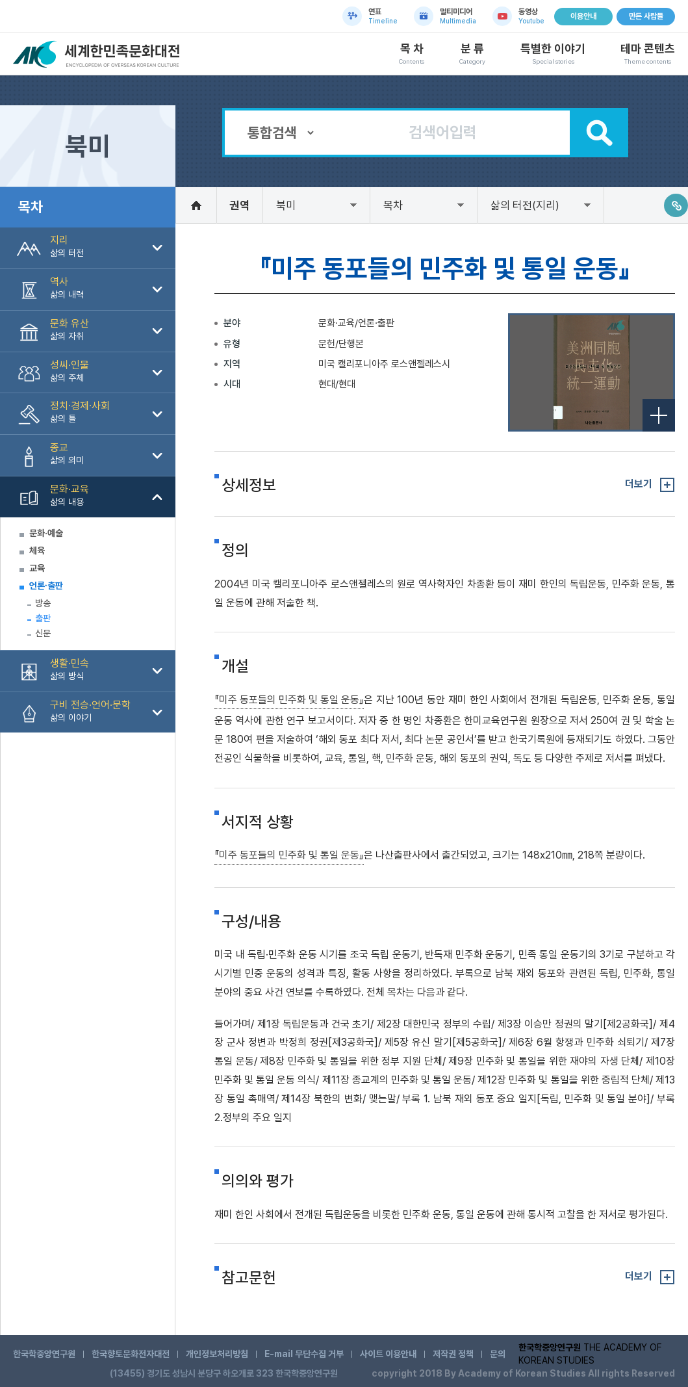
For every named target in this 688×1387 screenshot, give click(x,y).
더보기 (638, 484)
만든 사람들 (646, 16)
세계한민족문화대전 (98, 54)
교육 (37, 568)
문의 (497, 1354)
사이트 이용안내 (388, 1354)
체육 (37, 550)
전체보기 (659, 415)
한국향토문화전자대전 (131, 1354)
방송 (43, 603)
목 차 (411, 54)
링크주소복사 (676, 205)
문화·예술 (46, 533)
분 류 (472, 54)
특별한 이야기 (552, 54)
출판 (43, 618)
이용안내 (583, 16)
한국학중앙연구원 (44, 1354)
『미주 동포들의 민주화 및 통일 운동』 (289, 700)
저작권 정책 (453, 1354)
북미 (286, 205)
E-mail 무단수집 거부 (304, 1354)
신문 (43, 633)
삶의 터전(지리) (525, 205)
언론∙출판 (46, 585)
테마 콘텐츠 (647, 54)
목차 (393, 205)
